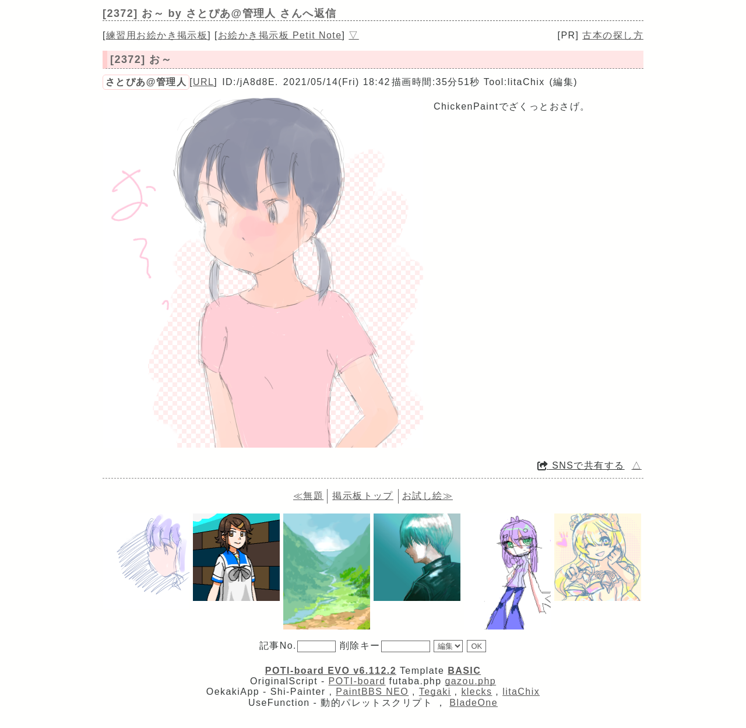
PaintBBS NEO (372, 692)
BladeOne (473, 703)
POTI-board (357, 681)
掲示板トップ (362, 496)
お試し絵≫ (427, 496)
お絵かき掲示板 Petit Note (280, 35)
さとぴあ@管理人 (145, 82)
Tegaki (435, 692)
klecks (476, 692)
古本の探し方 (612, 35)
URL (203, 82)
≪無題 (308, 496)
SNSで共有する (581, 465)
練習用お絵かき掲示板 (156, 35)
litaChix (521, 692)
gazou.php (470, 681)
